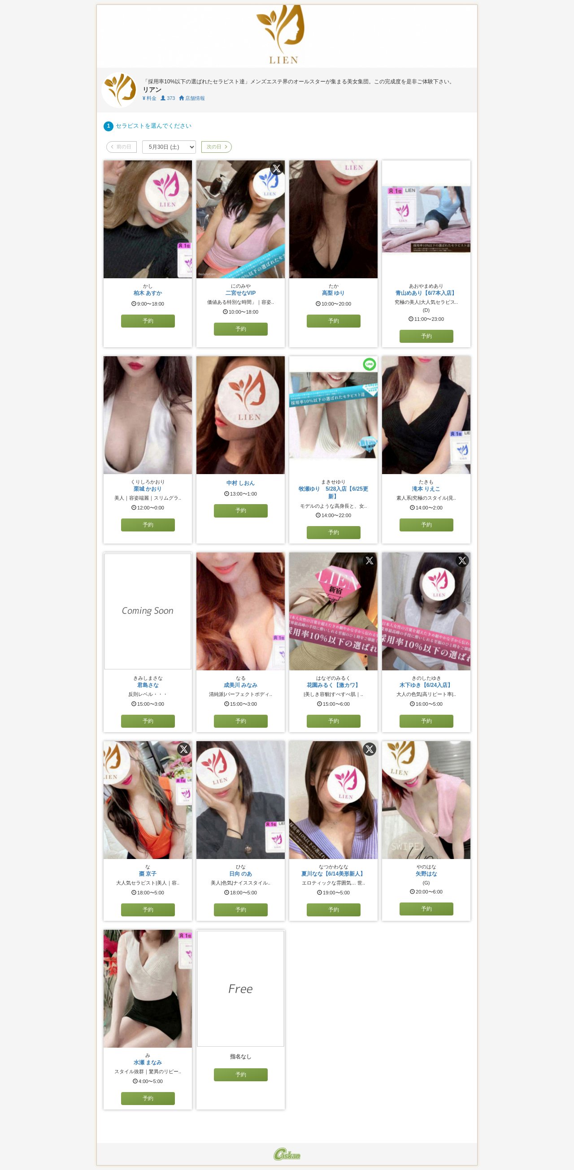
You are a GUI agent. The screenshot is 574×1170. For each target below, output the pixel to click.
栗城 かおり (148, 489)
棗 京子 (148, 874)
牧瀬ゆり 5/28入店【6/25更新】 (333, 493)
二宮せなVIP (241, 293)
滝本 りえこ (426, 489)
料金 (150, 98)
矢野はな (426, 874)
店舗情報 (192, 98)
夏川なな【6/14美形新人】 (333, 874)
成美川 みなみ (240, 685)
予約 (148, 321)
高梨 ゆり (333, 293)
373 (168, 98)
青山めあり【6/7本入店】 (426, 293)
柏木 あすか (148, 293)
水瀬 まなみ (148, 1062)
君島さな (148, 685)
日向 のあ (240, 874)
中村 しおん (240, 483)
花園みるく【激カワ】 (334, 685)
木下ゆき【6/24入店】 (426, 685)
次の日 (216, 146)
